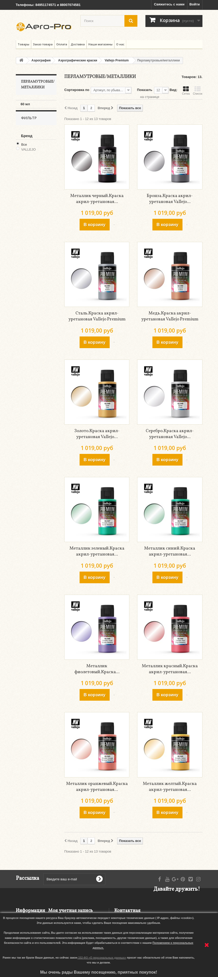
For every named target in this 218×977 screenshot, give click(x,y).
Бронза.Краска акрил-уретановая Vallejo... (170, 199)
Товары (23, 44)
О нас (120, 44)
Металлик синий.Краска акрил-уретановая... (169, 551)
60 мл (25, 104)
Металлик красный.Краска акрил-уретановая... (170, 669)
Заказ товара (43, 44)
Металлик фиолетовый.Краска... (96, 669)
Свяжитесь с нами (169, 4)
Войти (194, 4)
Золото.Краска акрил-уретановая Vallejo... (96, 434)
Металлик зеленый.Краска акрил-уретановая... (96, 551)
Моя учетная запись (70, 911)
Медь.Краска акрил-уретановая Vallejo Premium (169, 316)
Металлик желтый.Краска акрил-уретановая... (170, 787)
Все (24, 150)
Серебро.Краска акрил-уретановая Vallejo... (170, 434)
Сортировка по (76, 90)
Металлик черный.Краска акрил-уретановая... (97, 199)
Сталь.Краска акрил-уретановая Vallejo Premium (96, 316)
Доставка (78, 44)
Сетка (186, 90)
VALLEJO (28, 155)
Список (197, 90)
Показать (144, 90)
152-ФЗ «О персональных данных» (102, 957)
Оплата (61, 44)
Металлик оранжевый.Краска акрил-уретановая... (97, 787)
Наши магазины (100, 44)
